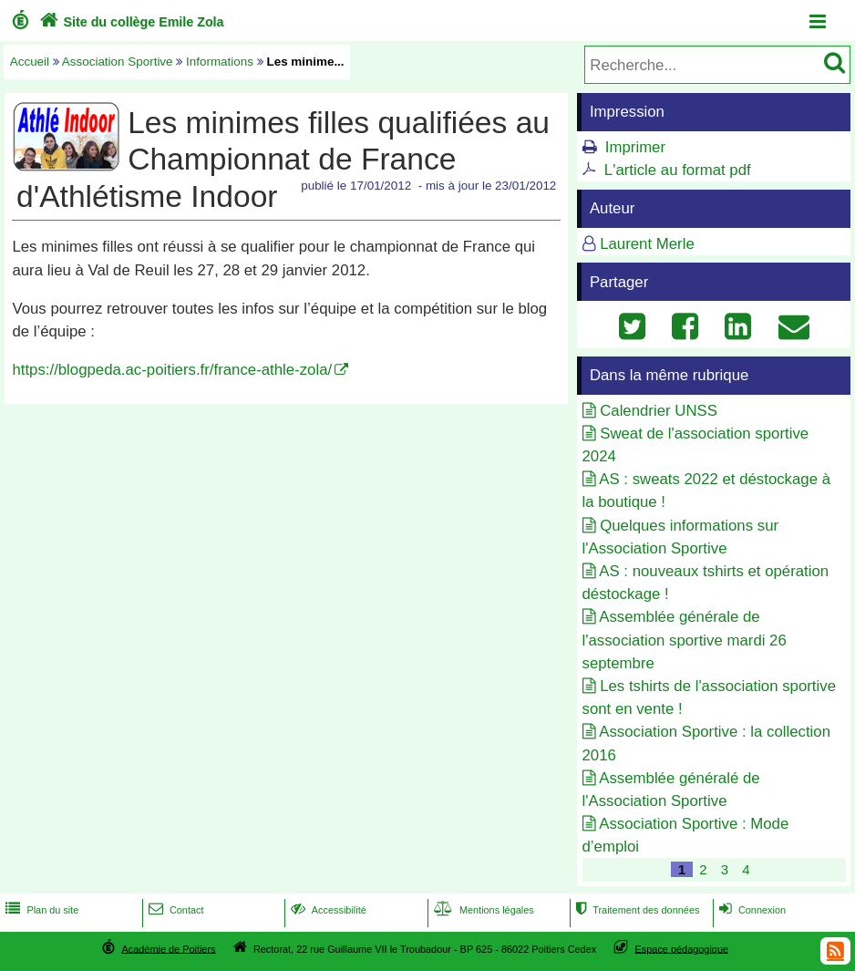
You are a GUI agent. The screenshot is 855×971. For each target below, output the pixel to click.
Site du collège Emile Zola (130, 22)
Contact (174, 909)
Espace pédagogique (682, 948)
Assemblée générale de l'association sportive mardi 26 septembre (684, 639)
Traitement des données (635, 909)
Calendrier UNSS (658, 410)
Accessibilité (326, 909)
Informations (219, 61)
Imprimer (635, 147)
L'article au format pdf (677, 170)
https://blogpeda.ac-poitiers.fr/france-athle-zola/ (172, 369)
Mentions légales (482, 909)
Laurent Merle (647, 244)
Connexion (751, 909)
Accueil (29, 61)
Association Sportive (117, 61)
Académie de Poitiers (168, 948)
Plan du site (40, 909)
